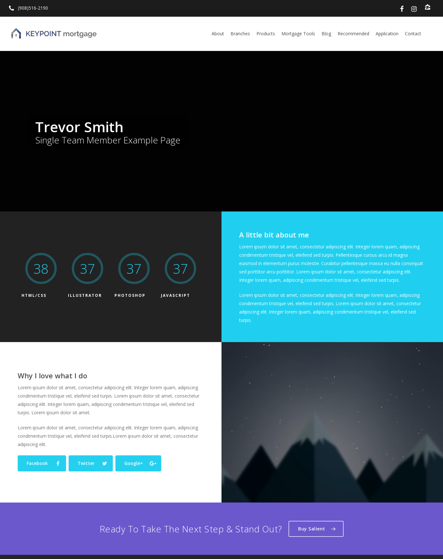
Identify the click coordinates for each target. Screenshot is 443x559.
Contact (413, 33)
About (218, 33)
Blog (326, 33)
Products (265, 33)
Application (387, 33)
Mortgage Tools (298, 33)
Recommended (353, 33)
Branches (240, 33)
